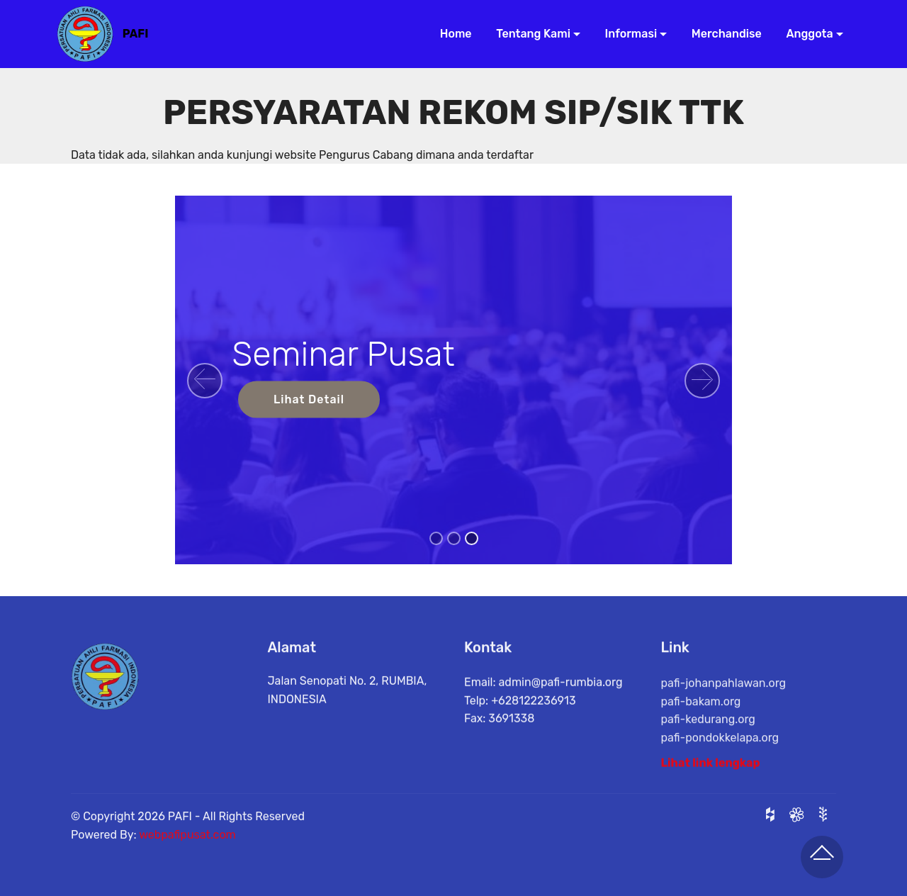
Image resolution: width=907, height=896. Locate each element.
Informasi (626, 33)
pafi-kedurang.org (708, 748)
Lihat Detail (309, 399)
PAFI (136, 33)
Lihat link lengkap (710, 769)
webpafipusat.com (187, 849)
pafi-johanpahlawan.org (724, 712)
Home (451, 33)
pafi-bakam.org (701, 730)
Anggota (805, 33)
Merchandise (722, 33)
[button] (204, 380)
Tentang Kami (528, 33)
